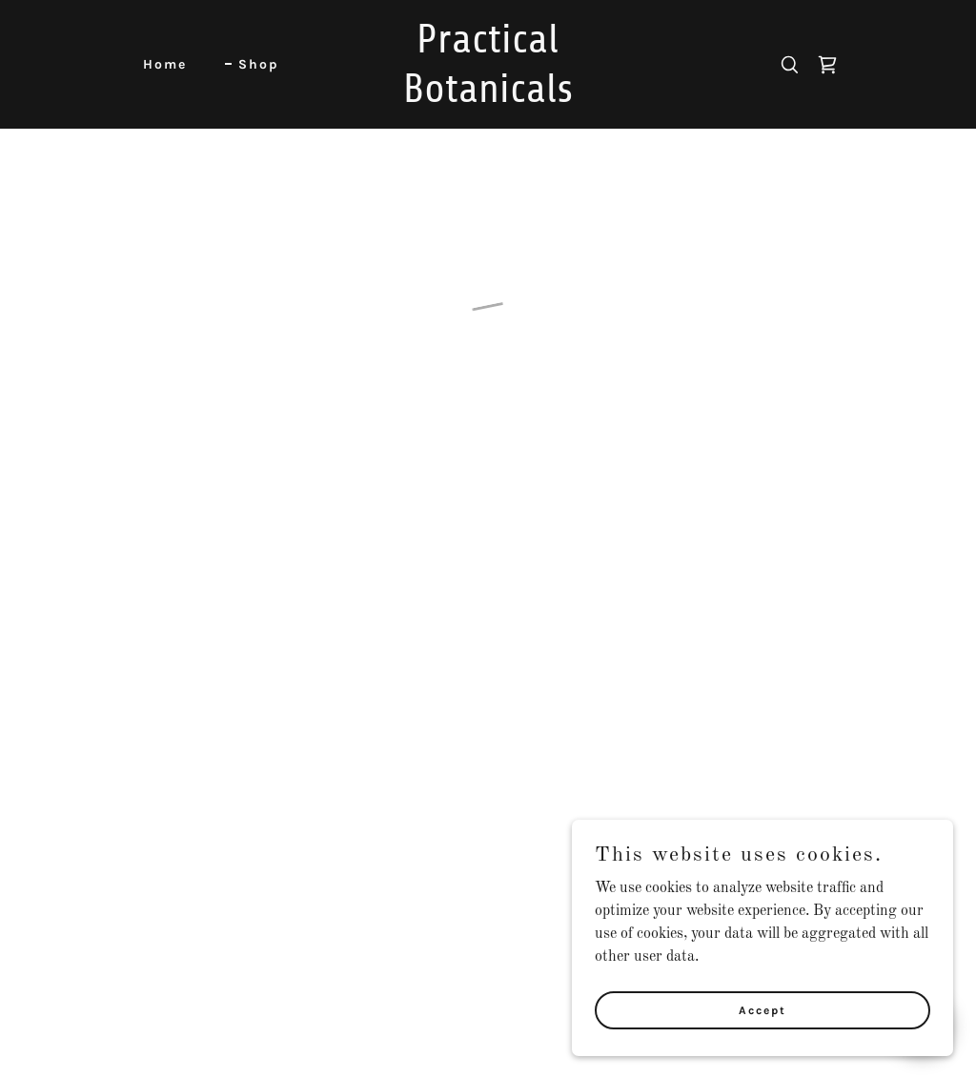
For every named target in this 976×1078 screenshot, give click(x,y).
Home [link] (165, 64)
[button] (827, 65)
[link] (488, 98)
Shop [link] (258, 64)
